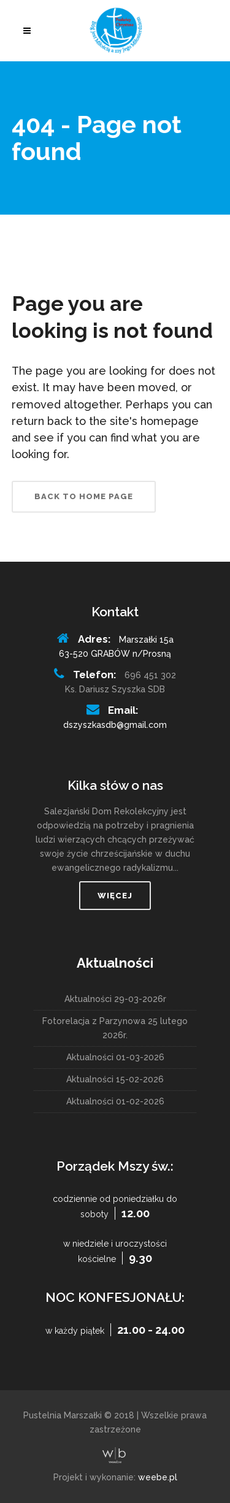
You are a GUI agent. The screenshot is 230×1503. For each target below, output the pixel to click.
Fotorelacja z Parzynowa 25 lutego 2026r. (115, 1028)
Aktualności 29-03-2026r (115, 999)
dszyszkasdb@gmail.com (115, 725)
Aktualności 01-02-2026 (115, 1101)
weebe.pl (157, 1477)
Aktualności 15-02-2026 (115, 1079)
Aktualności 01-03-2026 (115, 1057)
